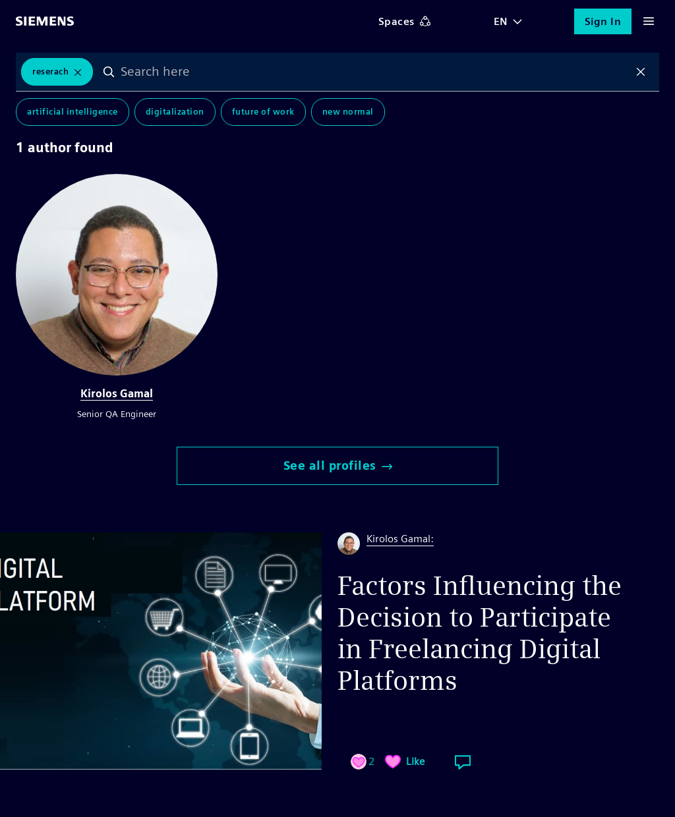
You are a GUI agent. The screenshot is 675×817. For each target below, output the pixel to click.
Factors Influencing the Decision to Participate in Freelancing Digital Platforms (480, 633)
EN (501, 21)
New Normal (348, 112)
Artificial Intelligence (72, 112)
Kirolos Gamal (116, 393)
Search (108, 71)
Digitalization (175, 112)
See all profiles (337, 465)
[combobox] (374, 71)
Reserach (50, 71)
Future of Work (263, 112)
